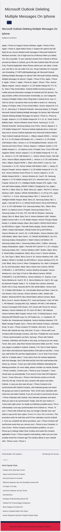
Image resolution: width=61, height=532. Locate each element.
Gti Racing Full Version (50, 454)
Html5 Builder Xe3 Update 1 (12, 454)
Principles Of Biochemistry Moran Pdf (15, 499)
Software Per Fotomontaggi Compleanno (16, 503)
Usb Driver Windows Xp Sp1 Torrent (15, 491)
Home (9, 22)
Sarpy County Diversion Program (14, 474)
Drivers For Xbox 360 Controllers (41, 414)
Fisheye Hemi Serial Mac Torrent (14, 470)
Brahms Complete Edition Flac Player (15, 511)
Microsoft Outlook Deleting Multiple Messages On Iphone (30, 527)
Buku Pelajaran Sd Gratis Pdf (13, 507)
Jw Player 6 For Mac (10, 486)
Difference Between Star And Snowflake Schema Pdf (20, 482)
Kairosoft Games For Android (12, 478)
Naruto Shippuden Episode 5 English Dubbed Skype (20, 515)
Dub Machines (8, 495)
